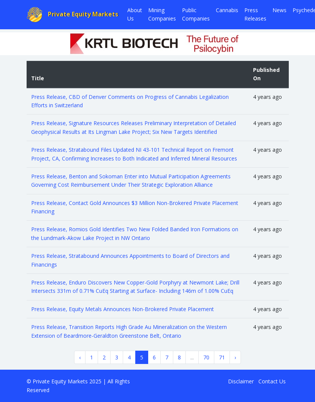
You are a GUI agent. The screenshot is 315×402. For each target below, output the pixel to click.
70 (206, 357)
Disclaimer (241, 381)
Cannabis (227, 10)
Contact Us (272, 381)
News (279, 10)
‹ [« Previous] (80, 357)
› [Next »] (235, 357)
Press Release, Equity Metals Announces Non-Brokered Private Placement (122, 309)
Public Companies (196, 14)
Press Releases (255, 14)
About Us (134, 14)
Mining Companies (162, 14)
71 (222, 357)
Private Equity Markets (72, 14)
